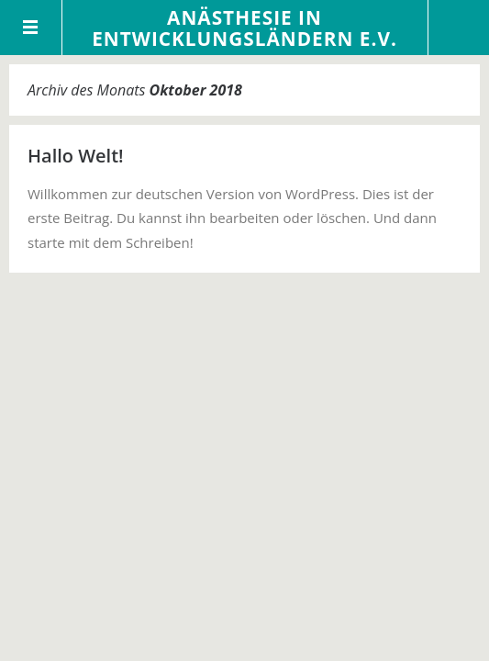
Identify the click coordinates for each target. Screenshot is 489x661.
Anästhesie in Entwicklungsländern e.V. (244, 28)
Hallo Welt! (76, 155)
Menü (31, 27)
